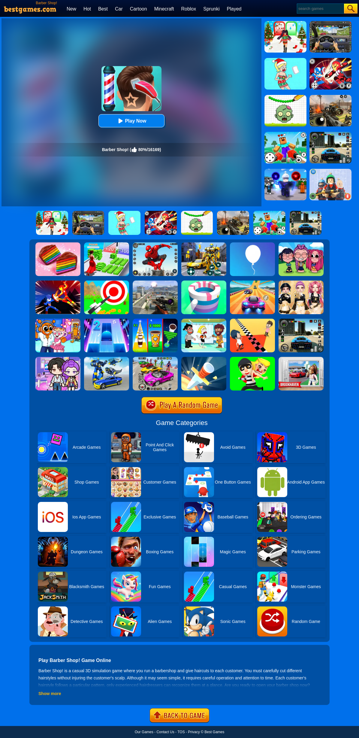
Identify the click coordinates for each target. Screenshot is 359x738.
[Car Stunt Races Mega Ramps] (155, 359)
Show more (49, 693)
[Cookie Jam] (57, 244)
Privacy (194, 732)
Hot (87, 8)
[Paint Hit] (203, 283)
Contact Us (165, 732)
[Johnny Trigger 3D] (155, 283)
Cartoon (138, 8)
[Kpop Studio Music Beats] (301, 244)
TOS (181, 732)
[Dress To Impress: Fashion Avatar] (301, 283)
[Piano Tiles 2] (106, 321)
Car (119, 8)
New (71, 8)
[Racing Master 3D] (252, 283)
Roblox (188, 8)
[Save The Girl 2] (203, 321)
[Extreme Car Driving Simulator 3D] (301, 321)
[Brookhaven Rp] (301, 359)
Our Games (144, 732)
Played (234, 8)
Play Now (131, 121)
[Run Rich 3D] (106, 244)
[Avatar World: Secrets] (57, 359)
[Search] (320, 9)
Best (103, 8)
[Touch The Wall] (252, 321)
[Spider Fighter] (155, 244)
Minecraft (164, 8)
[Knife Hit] (203, 359)
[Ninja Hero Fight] (57, 283)
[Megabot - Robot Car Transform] (106, 359)
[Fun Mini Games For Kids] (57, 321)
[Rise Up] (252, 244)
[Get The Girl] (252, 359)
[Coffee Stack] (155, 321)
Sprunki (211, 8)
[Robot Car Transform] (203, 244)
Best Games (214, 732)
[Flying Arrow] (106, 283)
